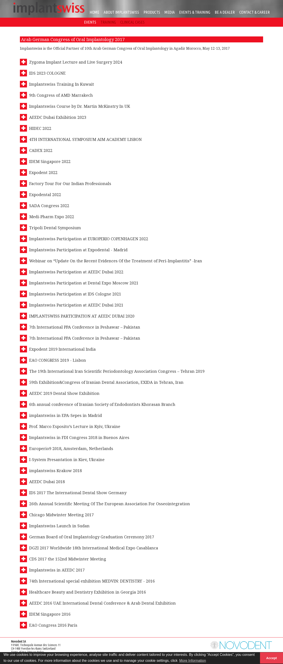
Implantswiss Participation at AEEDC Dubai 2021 (76, 305)
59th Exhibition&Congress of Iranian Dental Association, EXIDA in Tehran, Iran (106, 382)
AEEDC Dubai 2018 (47, 481)
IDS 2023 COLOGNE (47, 73)
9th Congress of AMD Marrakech (61, 95)
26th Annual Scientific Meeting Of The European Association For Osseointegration (109, 503)
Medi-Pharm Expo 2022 (51, 216)
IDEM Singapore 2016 (50, 614)
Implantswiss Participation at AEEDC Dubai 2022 (76, 271)
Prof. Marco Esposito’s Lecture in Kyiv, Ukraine (74, 426)
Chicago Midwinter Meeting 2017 (61, 514)
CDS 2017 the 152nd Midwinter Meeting (67, 559)
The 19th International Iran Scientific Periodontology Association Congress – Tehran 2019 (117, 371)
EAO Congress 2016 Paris (53, 625)
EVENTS (90, 22)
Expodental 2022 (45, 194)
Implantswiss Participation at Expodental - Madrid (78, 249)
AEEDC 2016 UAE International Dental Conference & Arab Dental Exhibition (102, 603)
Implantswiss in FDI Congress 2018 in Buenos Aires (79, 437)
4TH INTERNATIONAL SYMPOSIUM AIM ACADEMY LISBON (85, 139)
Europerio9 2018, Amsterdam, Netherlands (71, 448)
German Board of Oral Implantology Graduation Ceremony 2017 (91, 536)
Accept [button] (271, 658)
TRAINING (108, 22)
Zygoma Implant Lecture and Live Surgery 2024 (75, 62)
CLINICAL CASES (132, 22)
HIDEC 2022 (40, 128)
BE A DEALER (225, 12)
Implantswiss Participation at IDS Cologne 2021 (75, 294)
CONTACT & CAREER (254, 12)
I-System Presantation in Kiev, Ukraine (67, 459)
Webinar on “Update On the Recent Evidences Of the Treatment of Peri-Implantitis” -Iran (115, 260)
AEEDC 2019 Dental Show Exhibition (64, 393)
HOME (94, 12)
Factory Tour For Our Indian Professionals (70, 183)
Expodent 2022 (43, 172)
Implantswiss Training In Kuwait (61, 84)
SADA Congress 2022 (49, 205)
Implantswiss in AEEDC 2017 (57, 570)
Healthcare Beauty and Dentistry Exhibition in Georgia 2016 (87, 592)
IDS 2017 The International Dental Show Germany (77, 492)
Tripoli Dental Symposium (55, 227)
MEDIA (169, 12)
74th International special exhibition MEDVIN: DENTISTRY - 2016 (92, 581)
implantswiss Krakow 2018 (55, 470)
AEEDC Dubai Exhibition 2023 (57, 117)
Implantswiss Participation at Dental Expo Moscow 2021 (83, 283)
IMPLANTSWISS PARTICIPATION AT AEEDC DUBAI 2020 (81, 316)
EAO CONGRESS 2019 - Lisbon (57, 360)
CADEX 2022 (40, 150)
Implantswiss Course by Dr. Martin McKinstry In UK (79, 106)
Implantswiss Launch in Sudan (59, 525)
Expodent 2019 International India (62, 349)
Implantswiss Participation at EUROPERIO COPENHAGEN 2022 (88, 238)
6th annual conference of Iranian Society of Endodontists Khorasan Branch (102, 404)
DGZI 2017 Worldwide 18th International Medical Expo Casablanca (93, 547)
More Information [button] (192, 660)
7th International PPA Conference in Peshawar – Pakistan (84, 327)
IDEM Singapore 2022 (50, 161)
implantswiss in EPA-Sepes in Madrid (65, 415)
